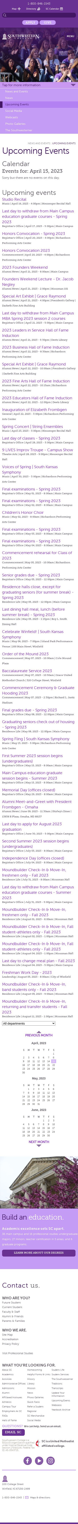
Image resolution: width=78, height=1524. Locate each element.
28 (48, 1069)
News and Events (16, 91)
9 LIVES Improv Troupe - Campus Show (37, 450)
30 (23, 1072)
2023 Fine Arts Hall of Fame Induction (36, 381)
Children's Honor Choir (23, 512)
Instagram (50, 1461)
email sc (13, 1432)
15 (53, 1061)
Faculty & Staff (11, 1311)
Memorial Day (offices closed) (28, 790)
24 (28, 1069)
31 (38, 1104)
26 (38, 1069)
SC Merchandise (35, 1415)
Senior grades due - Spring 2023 (31, 575)
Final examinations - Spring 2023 (31, 489)
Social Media (13, 110)
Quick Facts (33, 1402)
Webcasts (11, 117)
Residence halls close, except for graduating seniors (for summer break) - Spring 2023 (38, 592)
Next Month (39, 1142)
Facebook (28, 1461)
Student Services (60, 1374)
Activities (7, 1379)
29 (53, 1069)
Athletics (6, 1402)
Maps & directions (40, 1497)
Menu (70, 36)
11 (34, 1061)
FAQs (5, 1415)
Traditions (57, 1383)
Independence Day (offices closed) (33, 858)
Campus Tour (9, 1406)
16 (23, 1065)
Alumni (6, 1393)
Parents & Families (13, 1321)
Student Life (58, 1370)
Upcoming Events (17, 104)
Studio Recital (14, 199)
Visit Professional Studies (17, 1353)
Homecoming (34, 1370)
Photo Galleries (15, 123)
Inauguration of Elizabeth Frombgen (34, 409)
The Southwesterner (18, 130)
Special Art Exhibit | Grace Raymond (34, 296)
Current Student (12, 1307)
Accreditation (10, 1339)
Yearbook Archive (61, 1409)
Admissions (8, 1388)
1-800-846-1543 (39, 3)
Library (30, 1383)
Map (14, 9)
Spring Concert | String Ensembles (32, 426)
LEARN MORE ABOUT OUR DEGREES (39, 1252)
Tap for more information (21, 85)
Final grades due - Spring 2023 (29, 710)
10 (28, 1061)
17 (28, 1065)
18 (33, 1065)
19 (38, 1065)
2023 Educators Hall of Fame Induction (37, 398)
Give (47, 22)
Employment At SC (12, 1411)
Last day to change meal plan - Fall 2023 (38, 961)
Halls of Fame (9, 1420)
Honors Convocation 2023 (26, 250)
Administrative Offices (14, 1383)
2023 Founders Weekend (25, 267)
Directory (31, 9)
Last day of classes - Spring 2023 (31, 438)
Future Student (11, 1302)
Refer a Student (35, 1406)
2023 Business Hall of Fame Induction (35, 347)
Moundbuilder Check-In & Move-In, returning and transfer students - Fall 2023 (34, 1006)
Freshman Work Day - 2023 (27, 972)
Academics (8, 1374)
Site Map (7, 1334)
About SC (7, 1370)
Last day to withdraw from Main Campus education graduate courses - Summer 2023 (38, 892)
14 (48, 1061)
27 (43, 1069)
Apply (30, 22)
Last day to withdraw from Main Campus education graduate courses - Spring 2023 (38, 216)
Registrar (32, 1411)
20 (43, 1065)
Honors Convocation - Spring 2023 (33, 233)
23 (23, 1069)
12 (38, 1061)
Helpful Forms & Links (38, 1374)
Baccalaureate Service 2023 (27, 671)
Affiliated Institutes (12, 1397)
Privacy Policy (10, 1343)
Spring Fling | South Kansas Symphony (35, 739)
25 (33, 1069)
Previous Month (38, 1035)
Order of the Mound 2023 (25, 654)
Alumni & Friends (13, 1316)
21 (48, 1065)
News (9, 98)
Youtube (39, 1461)
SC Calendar (52, 9)
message (26, 1497)
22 (53, 1065)
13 (43, 1061)
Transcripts (57, 1388)
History (31, 1379)
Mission (31, 1388)
